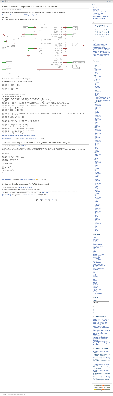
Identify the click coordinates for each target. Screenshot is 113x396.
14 (55, 200)
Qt (23, 187)
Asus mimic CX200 (98, 268)
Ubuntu (22, 145)
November (98, 76)
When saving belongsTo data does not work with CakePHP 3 (101, 50)
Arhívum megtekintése (99, 64)
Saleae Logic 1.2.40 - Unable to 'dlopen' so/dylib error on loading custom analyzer (101, 321)
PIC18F (95, 280)
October (97, 86)
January (97, 82)
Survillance (96, 267)
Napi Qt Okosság (98, 246)
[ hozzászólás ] (6, 138)
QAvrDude (96, 247)
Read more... (45, 192)
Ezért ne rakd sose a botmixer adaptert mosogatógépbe (101, 331)
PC (27, 187)
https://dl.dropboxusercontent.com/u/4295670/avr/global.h (18, 135)
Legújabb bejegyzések (99, 316)
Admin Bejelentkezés (99, 18)
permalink (33, 138)
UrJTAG (95, 276)
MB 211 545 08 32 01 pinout (100, 323)
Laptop (95, 251)
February (97, 79)
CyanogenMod (98, 293)
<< (35, 200)
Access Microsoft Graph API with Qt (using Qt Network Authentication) (103, 99)
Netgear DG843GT (98, 264)
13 (53, 200)
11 (48, 200)
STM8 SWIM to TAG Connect (101, 16)
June (96, 110)
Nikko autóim (96, 14)
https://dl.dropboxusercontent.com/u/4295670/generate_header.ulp (21, 15)
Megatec (95, 269)
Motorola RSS (97, 260)
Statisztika (96, 10)
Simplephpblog (97, 255)
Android (95, 242)
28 (106, 34)
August (97, 67)
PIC (94, 279)
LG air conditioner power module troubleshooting (100, 325)
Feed (8, 1)
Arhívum (95, 61)
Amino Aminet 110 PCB (99, 12)
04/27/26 (102, 36)
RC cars (95, 287)
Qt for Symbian (97, 244)
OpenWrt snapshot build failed (101, 48)
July (96, 71)
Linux (19, 145)
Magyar (95, 274)
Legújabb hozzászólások (100, 348)
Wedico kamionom (98, 13)
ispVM (95, 283)
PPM (95, 290)
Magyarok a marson (98, 43)
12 (50, 200)
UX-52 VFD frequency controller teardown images (101, 336)
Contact (109, 1)
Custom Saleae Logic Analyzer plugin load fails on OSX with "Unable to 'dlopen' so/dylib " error (101, 55)
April (96, 94)
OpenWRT (96, 239)
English (30, 187)
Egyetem (95, 253)
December (98, 85)
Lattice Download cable (99, 285)
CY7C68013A (96, 258)
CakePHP (95, 286)
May (96, 72)
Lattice (95, 282)
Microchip (96, 278)
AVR (20, 9)
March (96, 73)
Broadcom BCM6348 (99, 265)
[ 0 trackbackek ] (25, 138)
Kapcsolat (96, 9)
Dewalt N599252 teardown (100, 341)
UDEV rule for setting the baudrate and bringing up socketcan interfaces (100, 46)
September (98, 69)
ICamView (96, 271)
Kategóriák (96, 234)
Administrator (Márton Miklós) (101, 351)
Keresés (95, 297)
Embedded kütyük (98, 262)
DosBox (95, 261)
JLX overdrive (97, 289)
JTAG (94, 275)
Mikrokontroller (97, 257)
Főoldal (95, 8)
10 (46, 200)
